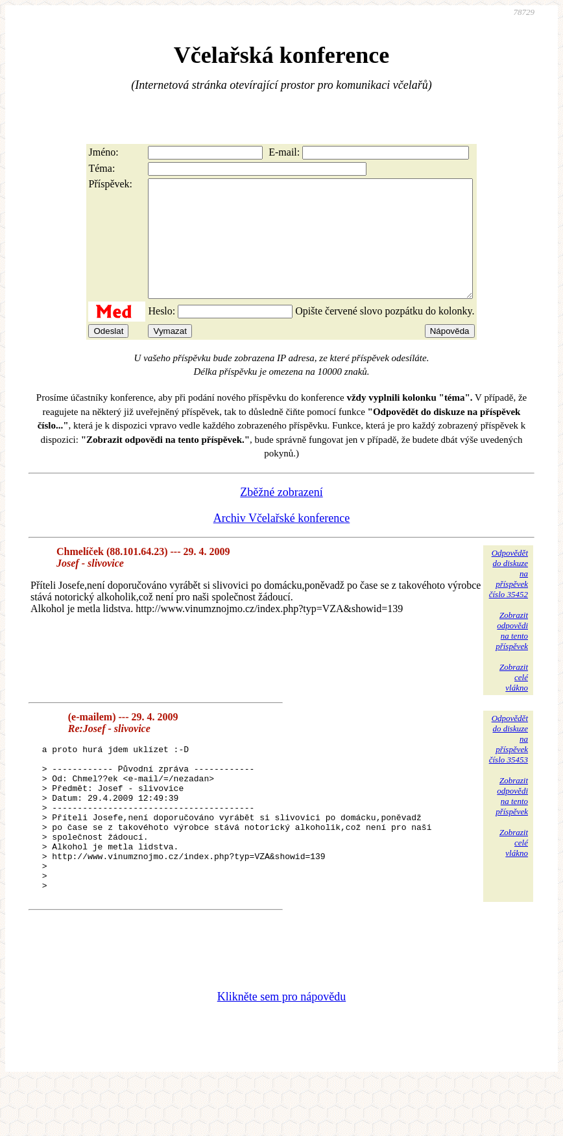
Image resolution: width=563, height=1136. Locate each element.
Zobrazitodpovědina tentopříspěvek (512, 653)
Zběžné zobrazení (281, 515)
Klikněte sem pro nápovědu (281, 1049)
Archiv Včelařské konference (281, 541)
